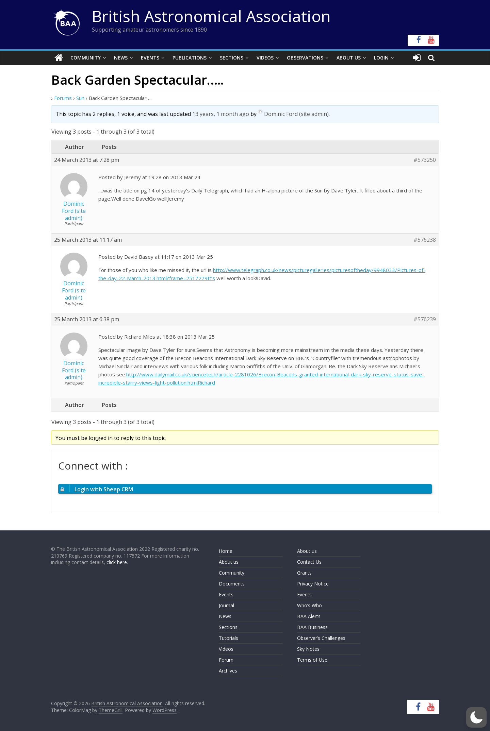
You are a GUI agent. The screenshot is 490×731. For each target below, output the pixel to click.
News (121, 57)
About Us (349, 57)
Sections (231, 57)
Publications (190, 57)
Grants (304, 573)
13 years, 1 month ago (220, 114)
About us (229, 562)
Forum (226, 660)
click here (117, 562)
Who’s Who (309, 605)
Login (381, 57)
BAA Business (312, 627)
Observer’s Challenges (321, 638)
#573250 (424, 160)
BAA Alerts (309, 616)
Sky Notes (308, 649)
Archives (228, 670)
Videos (265, 57)
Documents (232, 583)
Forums (63, 98)
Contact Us (309, 562)
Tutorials (228, 638)
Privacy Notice (313, 583)
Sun (80, 98)
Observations (305, 57)
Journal (226, 605)
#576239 (424, 319)
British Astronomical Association (211, 16)
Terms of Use (312, 660)
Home (225, 551)
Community (85, 57)
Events (150, 57)
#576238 (424, 239)
